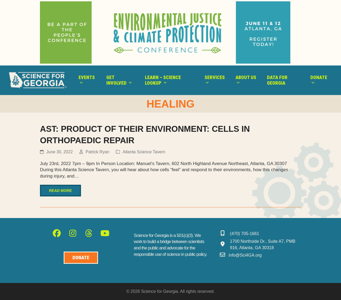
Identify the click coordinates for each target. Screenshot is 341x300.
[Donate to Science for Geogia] (81, 258)
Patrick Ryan (97, 152)
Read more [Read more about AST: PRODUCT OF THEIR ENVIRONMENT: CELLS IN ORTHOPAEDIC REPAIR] (60, 190)
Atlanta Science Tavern (144, 152)
